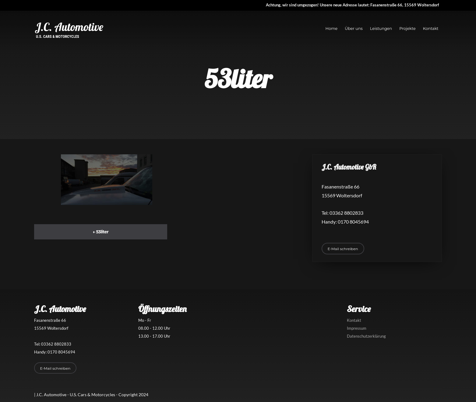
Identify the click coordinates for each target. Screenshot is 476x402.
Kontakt (431, 28)
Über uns (354, 28)
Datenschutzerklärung (366, 336)
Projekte (407, 28)
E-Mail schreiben (343, 248)
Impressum (356, 328)
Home (332, 28)
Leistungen (381, 28)
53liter (100, 232)
